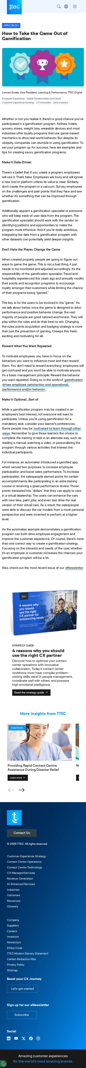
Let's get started (22, 989)
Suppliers (13, 925)
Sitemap (12, 970)
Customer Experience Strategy (26, 856)
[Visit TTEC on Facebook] (31, 1038)
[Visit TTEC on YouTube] (16, 1038)
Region (66, 6)
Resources (13, 901)
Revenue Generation (20, 878)
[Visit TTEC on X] (23, 1038)
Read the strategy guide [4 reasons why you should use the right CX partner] (31, 692)
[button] (21, 790)
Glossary (12, 906)
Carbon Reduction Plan (21, 959)
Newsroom (14, 942)
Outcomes (13, 895)
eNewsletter (74, 568)
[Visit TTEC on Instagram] (38, 1038)
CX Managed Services (21, 873)
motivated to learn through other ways (41, 430)
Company (13, 920)
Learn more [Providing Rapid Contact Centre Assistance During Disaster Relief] (18, 777)
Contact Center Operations (24, 862)
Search (59, 6)
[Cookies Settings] (3, 1063)
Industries (13, 890)
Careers (12, 931)
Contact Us (22, 833)
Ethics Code (14, 948)
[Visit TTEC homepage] (14, 817)
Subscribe (22, 1015)
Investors (13, 936)
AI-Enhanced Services (21, 884)
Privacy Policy (15, 964)
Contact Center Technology (24, 867)
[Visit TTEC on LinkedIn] (8, 1038)
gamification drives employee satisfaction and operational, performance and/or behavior (42, 384)
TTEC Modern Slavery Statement (27, 953)
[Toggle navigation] (74, 6)
